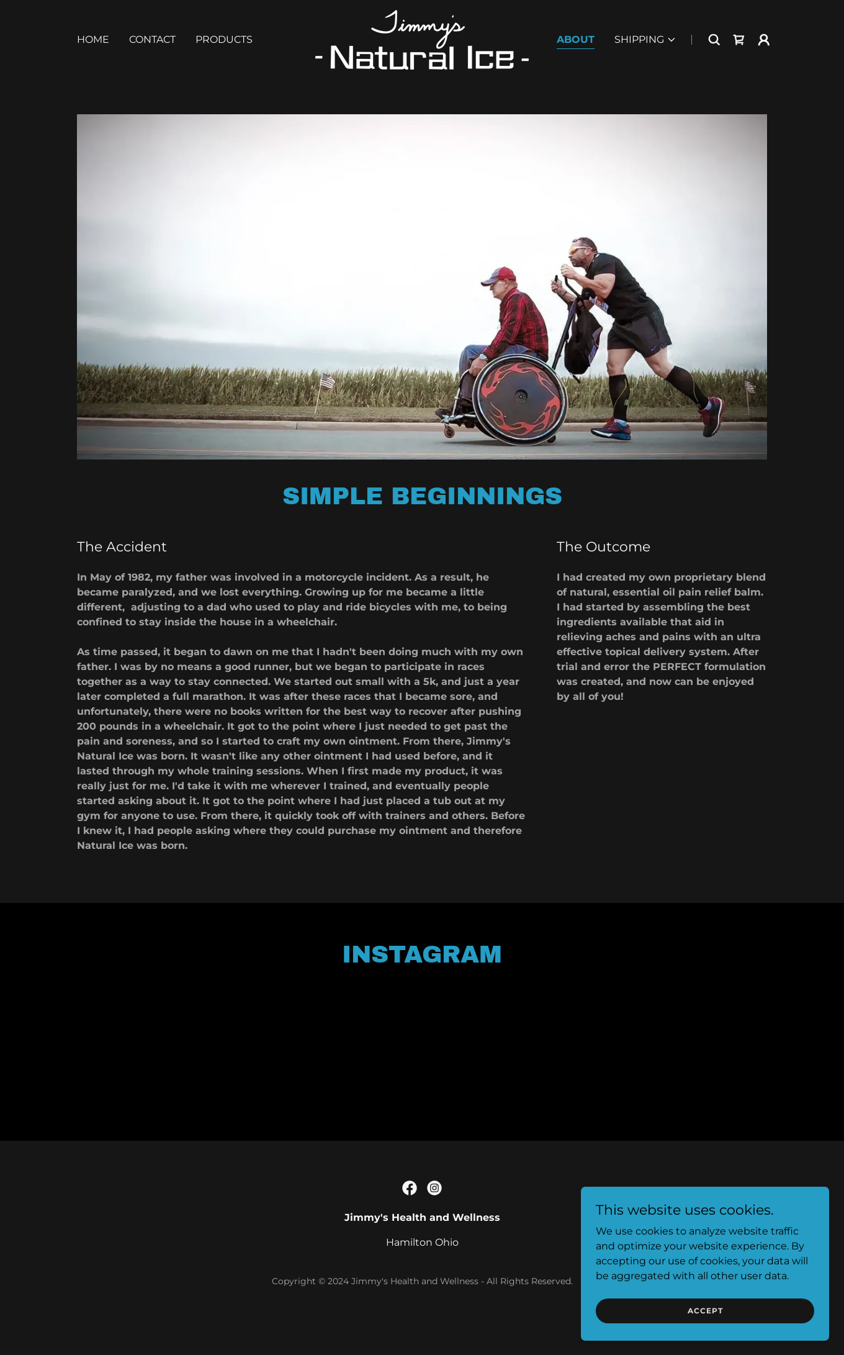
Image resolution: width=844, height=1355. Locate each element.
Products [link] (224, 39)
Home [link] (93, 39)
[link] (422, 39)
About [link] (576, 39)
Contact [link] (152, 39)
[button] (645, 39)
